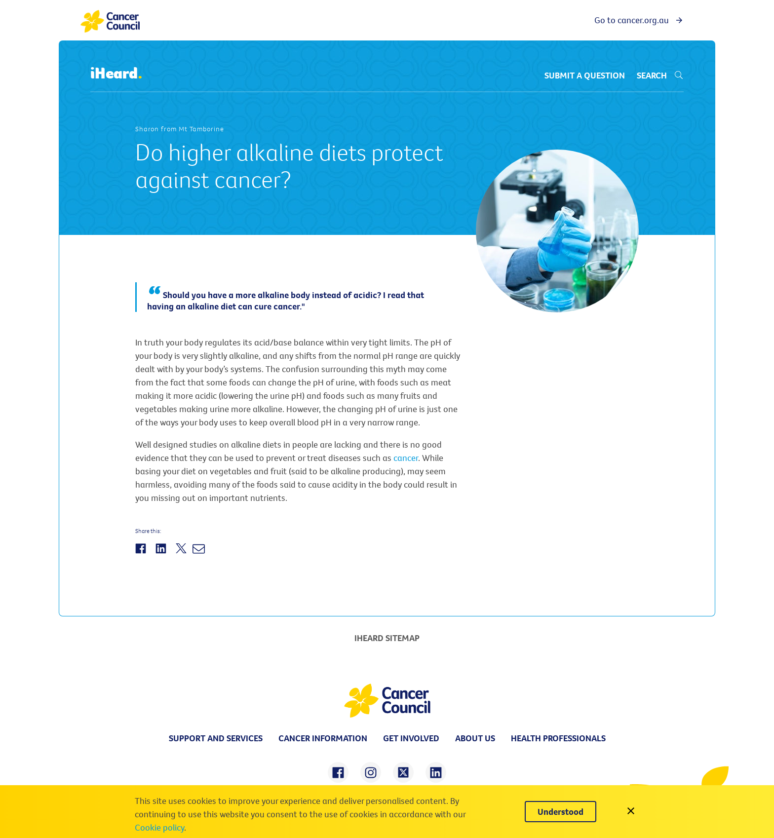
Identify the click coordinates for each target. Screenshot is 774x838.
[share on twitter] (403, 772)
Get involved (411, 738)
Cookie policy (159, 827)
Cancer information (322, 738)
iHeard (116, 73)
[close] (631, 811)
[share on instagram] (370, 772)
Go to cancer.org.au (639, 20)
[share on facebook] (338, 772)
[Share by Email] (200, 554)
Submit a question (584, 75)
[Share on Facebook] (142, 554)
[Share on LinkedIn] (162, 554)
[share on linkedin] (436, 772)
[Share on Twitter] (182, 554)
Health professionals (558, 738)
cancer (405, 457)
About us (475, 738)
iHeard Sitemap (387, 638)
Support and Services (216, 738)
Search (660, 75)
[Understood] (560, 811)
